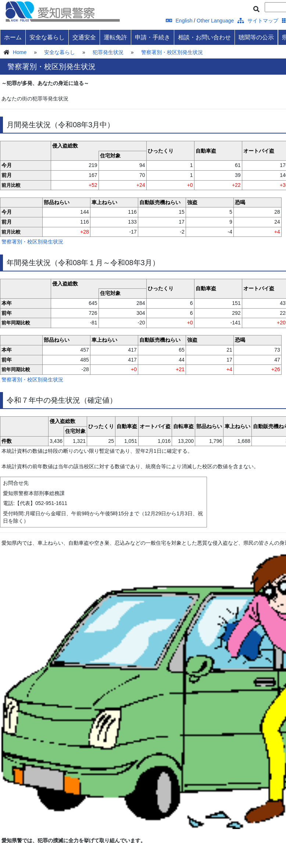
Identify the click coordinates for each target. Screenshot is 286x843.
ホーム (13, 37)
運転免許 (115, 37)
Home (19, 52)
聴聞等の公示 (256, 37)
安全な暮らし (47, 37)
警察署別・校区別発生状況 (172, 52)
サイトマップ (257, 21)
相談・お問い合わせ (204, 37)
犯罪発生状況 (108, 52)
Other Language (215, 21)
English (179, 21)
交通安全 (84, 37)
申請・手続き (152, 37)
